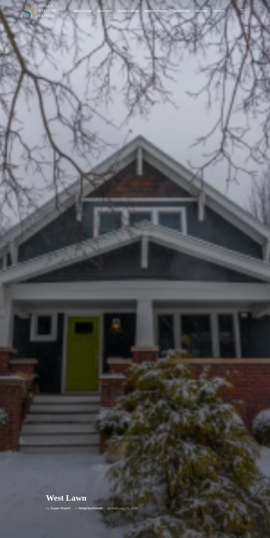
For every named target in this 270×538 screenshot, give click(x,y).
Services (201, 11)
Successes (105, 11)
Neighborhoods (155, 11)
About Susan (83, 11)
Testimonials (181, 11)
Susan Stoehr (60, 508)
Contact (218, 11)
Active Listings (128, 11)
